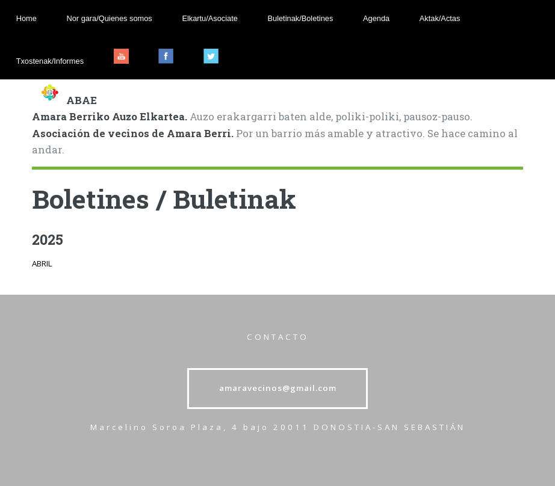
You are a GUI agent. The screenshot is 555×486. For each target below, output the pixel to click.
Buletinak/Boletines (300, 18)
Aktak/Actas (440, 18)
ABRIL (42, 263)
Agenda (376, 18)
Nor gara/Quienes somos (109, 18)
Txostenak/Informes (50, 61)
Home (26, 18)
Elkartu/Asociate (209, 18)
